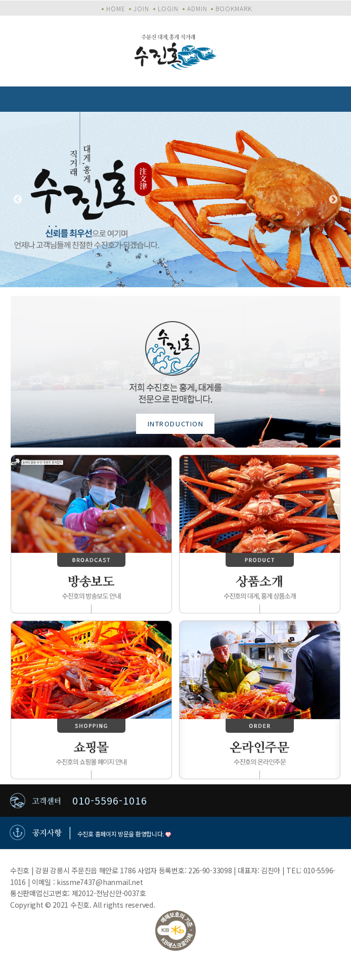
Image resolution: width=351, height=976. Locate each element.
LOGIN (168, 8)
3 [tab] (191, 272)
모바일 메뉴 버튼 (338, 99)
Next (333, 200)
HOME (115, 8)
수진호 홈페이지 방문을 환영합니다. (124, 833)
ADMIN (197, 8)
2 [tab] (175, 272)
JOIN (141, 8)
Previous (18, 200)
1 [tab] (160, 272)
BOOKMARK (233, 8)
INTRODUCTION (176, 423)
